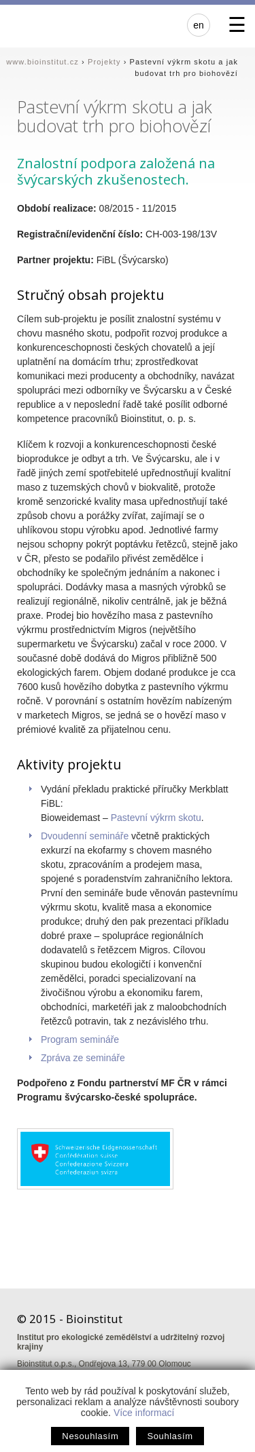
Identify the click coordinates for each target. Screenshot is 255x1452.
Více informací (144, 1412)
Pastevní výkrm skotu (156, 817)
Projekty (104, 62)
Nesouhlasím (90, 1436)
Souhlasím (169, 1436)
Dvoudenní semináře (85, 835)
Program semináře (80, 1039)
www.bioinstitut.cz (42, 62)
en (198, 25)
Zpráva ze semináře (83, 1057)
